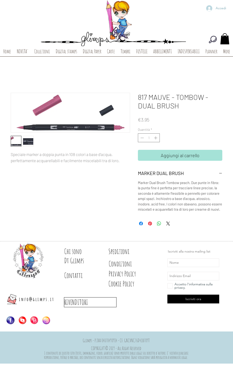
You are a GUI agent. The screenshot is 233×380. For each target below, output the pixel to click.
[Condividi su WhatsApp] (159, 223)
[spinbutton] (149, 138)
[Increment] (156, 138)
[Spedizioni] (125, 251)
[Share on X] (168, 223)
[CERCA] (213, 39)
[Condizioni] (125, 264)
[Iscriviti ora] (193, 299)
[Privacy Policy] (130, 274)
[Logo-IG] (46, 320)
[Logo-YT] (22, 320)
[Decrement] (142, 138)
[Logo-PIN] (34, 320)
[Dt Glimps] (81, 261)
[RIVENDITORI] (90, 302)
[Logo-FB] (10, 320)
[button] (224, 38)
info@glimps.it (36, 299)
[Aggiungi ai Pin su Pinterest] (150, 223)
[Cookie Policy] (129, 284)
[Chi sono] (81, 251)
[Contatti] (81, 275)
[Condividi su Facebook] (141, 223)
